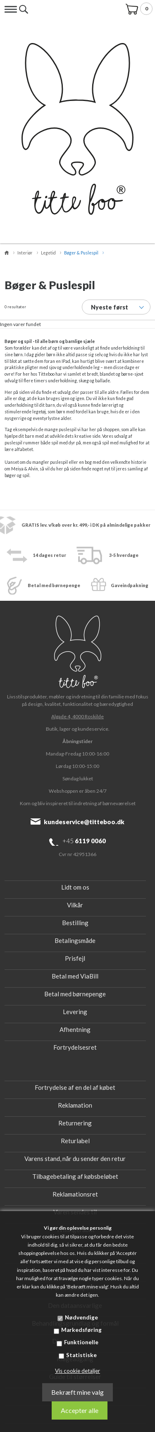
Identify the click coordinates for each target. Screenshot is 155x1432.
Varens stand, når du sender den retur (75, 1158)
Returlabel (75, 1140)
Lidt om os (75, 887)
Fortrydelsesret (75, 1047)
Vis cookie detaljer (77, 1370)
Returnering (75, 1123)
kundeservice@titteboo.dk (84, 821)
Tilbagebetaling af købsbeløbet (75, 1176)
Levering (75, 1011)
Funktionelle (81, 1342)
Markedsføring (81, 1329)
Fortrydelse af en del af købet (75, 1087)
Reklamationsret (75, 1194)
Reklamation (75, 1105)
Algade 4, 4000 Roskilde (77, 716)
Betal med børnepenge (75, 994)
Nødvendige (81, 1317)
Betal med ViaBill (75, 976)
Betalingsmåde (75, 940)
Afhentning (75, 1029)
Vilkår (75, 905)
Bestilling (75, 922)
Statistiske (81, 1355)
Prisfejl (75, 958)
